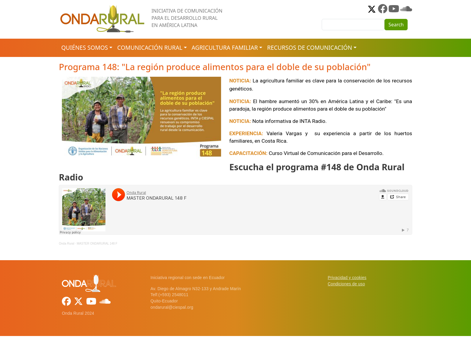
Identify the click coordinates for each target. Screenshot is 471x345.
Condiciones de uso (346, 284)
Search (396, 24)
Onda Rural (66, 243)
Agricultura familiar (225, 47)
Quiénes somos (84, 47)
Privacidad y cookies (347, 277)
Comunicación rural (149, 47)
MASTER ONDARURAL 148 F (97, 243)
